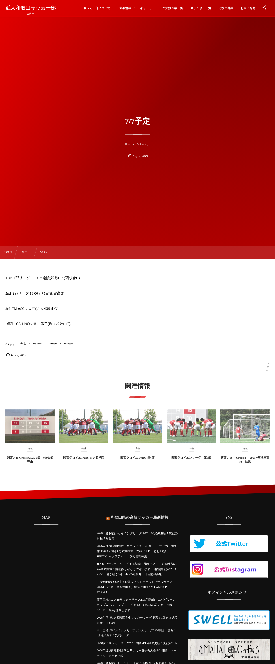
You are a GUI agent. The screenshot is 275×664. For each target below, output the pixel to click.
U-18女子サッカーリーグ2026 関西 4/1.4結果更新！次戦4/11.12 (137, 643)
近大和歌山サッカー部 (31, 8)
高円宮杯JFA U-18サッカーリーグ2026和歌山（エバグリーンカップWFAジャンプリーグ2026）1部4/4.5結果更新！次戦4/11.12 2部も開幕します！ (136, 605)
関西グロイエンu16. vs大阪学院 (83, 460)
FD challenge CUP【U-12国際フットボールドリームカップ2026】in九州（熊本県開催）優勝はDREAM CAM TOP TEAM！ (134, 587)
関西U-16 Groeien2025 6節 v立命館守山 (30, 463)
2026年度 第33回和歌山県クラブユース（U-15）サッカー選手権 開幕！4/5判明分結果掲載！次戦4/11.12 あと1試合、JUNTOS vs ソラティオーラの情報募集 (137, 551)
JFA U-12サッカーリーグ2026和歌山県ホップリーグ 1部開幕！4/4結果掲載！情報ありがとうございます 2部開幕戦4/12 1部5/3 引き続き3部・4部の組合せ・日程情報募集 (137, 569)
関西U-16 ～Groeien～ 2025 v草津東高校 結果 (245, 463)
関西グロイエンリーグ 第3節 (191, 460)
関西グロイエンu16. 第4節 (137, 460)
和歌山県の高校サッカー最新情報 (140, 514)
